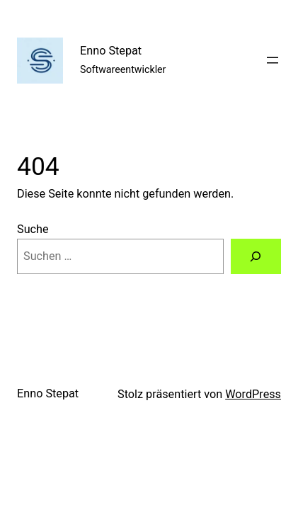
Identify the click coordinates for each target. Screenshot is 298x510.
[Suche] (256, 256)
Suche (33, 229)
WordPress (253, 394)
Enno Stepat (111, 50)
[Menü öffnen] (272, 60)
